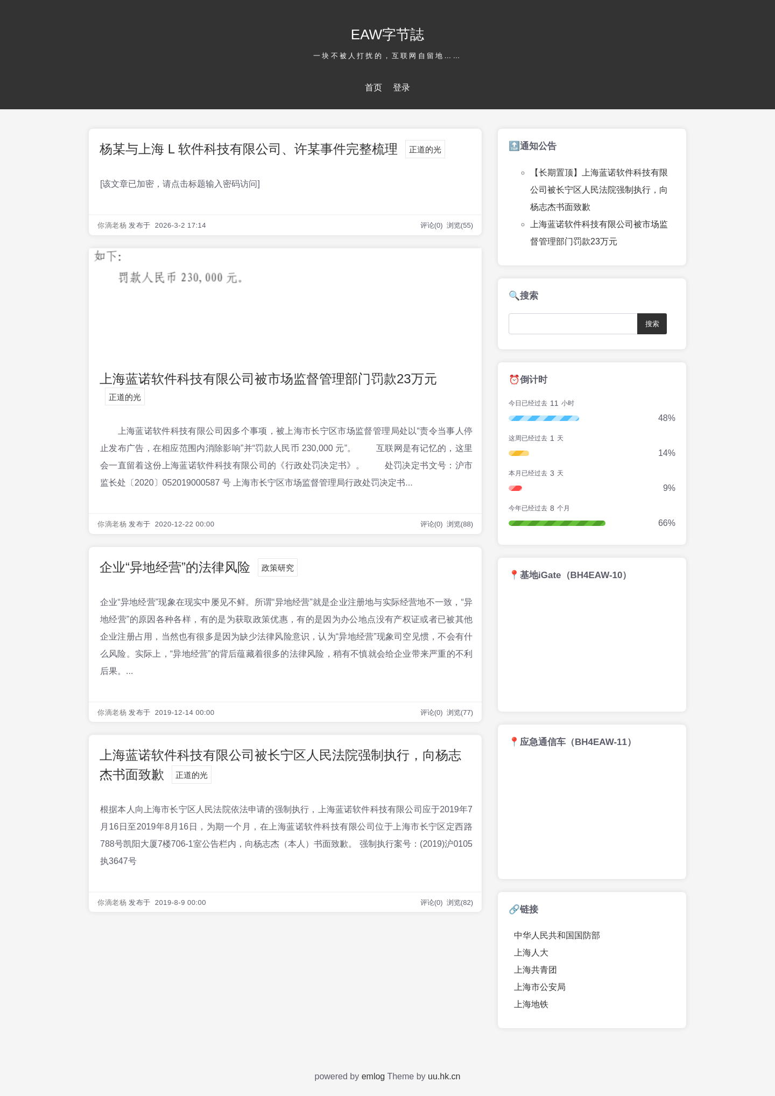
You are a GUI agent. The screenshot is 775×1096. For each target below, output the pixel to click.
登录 (401, 87)
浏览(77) (460, 712)
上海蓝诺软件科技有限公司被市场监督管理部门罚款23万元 (268, 378)
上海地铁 (531, 1004)
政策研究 (278, 567)
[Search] (575, 323)
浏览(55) (460, 225)
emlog (373, 1076)
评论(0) (432, 225)
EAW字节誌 (387, 34)
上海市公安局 (540, 987)
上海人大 (531, 952)
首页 (373, 87)
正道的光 (425, 149)
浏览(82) (460, 902)
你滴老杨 (111, 225)
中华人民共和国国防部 (557, 935)
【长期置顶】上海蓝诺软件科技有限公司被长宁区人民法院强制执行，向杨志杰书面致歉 (599, 190)
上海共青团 (535, 969)
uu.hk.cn (444, 1076)
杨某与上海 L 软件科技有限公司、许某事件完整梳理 (249, 149)
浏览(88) (460, 524)
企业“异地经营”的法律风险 (175, 567)
